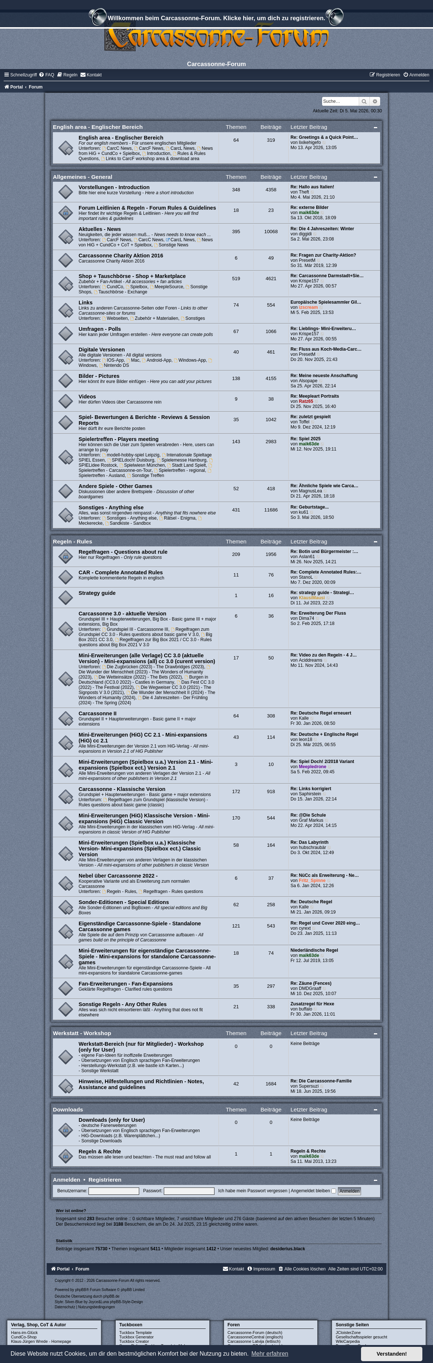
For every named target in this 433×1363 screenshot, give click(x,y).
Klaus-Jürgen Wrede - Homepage (41, 1341)
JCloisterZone (348, 1332)
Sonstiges (193, 318)
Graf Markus (311, 820)
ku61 (303, 512)
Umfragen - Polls (100, 329)
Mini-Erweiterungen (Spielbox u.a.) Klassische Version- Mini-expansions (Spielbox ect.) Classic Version (140, 848)
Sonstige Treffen (145, 475)
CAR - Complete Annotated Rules (121, 572)
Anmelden (66, 1179)
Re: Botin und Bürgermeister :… (324, 551)
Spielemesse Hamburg (181, 460)
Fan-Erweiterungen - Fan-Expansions (126, 984)
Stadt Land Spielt (186, 465)
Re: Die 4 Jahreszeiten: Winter (322, 228)
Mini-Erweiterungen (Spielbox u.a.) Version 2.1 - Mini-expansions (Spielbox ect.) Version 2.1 (146, 765)
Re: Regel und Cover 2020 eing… (325, 923)
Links (86, 303)
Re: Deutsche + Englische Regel (324, 734)
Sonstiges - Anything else (111, 507)
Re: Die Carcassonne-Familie (321, 1081)
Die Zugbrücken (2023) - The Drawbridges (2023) (153, 666)
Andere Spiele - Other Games (115, 486)
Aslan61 (307, 556)
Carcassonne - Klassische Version (122, 789)
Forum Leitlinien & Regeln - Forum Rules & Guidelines (147, 208)
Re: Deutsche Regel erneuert (321, 713)
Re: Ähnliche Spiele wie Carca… (324, 485)
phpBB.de (111, 1296)
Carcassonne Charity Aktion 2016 (121, 255)
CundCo (112, 286)
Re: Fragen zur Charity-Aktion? (323, 255)
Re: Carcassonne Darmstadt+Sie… (327, 275)
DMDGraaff (310, 988)
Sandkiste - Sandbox (128, 523)
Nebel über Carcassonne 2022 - (118, 876)
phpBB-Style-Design (126, 1302)
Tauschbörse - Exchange (120, 291)
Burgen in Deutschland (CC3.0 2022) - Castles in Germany (143, 680)
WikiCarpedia (348, 1341)
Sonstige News (171, 244)
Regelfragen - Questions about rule (123, 552)
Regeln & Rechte (100, 1151)
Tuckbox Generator (136, 1337)
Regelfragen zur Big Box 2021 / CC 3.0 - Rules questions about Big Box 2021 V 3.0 (145, 642)
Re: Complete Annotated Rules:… (326, 572)
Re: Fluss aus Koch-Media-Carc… (326, 349)
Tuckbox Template (135, 1332)
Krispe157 (309, 280)
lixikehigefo (310, 142)
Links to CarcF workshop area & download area (150, 158)
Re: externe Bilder (310, 207)
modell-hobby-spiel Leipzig (130, 455)
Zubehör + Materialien (154, 318)
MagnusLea (310, 491)
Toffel (304, 421)
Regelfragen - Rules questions (171, 891)
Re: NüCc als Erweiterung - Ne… (325, 875)
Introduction (156, 153)
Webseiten (115, 318)
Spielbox (136, 286)
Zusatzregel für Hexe (312, 1003)
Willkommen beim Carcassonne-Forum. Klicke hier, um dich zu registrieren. (216, 19)
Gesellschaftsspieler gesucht (361, 1337)
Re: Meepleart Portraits (315, 396)
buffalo (305, 1009)
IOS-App (113, 360)
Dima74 (306, 618)
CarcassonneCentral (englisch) (255, 1337)
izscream (308, 307)
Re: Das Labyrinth (310, 842)
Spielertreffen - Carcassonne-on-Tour (146, 468)
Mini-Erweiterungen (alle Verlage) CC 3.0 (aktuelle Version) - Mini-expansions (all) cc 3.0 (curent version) (147, 658)
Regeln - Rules (72, 541)
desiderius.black (287, 1248)
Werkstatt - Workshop (82, 1033)
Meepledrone (312, 766)
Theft (304, 192)
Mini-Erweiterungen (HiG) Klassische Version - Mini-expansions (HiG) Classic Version (144, 818)
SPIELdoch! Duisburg (130, 460)
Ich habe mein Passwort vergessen (252, 1190)
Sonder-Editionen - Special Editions (124, 902)
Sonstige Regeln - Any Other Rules (123, 1004)
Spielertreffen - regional (179, 470)
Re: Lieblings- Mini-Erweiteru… (323, 328)
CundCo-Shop (24, 1337)
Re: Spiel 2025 (306, 438)
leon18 (305, 739)
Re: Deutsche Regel (311, 901)
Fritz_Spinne (312, 880)
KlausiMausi (312, 597)
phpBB (80, 1290)
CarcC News (117, 148)
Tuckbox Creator (134, 1341)
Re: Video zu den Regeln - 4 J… (324, 655)
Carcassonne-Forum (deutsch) (255, 1332)
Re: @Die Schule (308, 815)
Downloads (68, 1109)
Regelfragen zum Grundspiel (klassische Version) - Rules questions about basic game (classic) (143, 802)
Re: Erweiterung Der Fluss (318, 613)
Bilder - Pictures (99, 376)
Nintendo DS (114, 365)
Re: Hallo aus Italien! (312, 186)
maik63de (309, 212)
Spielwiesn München (142, 465)
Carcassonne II (97, 713)
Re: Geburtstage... (310, 507)
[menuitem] (46, 74)
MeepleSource (166, 286)
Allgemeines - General (82, 177)
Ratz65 (306, 401)
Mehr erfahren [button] (269, 1354)
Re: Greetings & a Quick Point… (324, 137)
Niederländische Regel (314, 950)
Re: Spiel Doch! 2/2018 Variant (322, 761)
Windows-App (190, 360)
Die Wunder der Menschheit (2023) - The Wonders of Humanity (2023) (145, 672)
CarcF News (148, 148)
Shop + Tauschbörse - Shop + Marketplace (132, 276)
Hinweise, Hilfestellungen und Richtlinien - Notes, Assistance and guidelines (141, 1084)
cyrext (305, 928)
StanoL (306, 577)
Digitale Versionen (102, 349)
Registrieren (105, 1179)
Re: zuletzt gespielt (311, 416)
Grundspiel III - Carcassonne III (135, 629)
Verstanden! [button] (392, 1354)
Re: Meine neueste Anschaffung (324, 375)
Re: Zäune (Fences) (311, 983)
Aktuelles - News (100, 229)
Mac (133, 360)
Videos (87, 397)
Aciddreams (310, 660)
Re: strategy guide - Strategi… (322, 592)
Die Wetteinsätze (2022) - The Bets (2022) (138, 677)
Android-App (156, 360)
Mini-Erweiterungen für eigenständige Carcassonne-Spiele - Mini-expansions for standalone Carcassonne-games (147, 956)
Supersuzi (309, 1086)
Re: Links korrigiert (311, 788)
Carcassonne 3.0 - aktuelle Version (122, 614)
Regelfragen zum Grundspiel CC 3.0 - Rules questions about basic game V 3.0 (144, 632)
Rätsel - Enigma (177, 518)
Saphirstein (310, 793)
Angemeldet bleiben (313, 1190)
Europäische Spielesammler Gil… (326, 302)
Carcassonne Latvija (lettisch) (254, 1341)
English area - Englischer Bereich (98, 127)
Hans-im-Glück (24, 1332)
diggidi (305, 233)
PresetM (307, 260)
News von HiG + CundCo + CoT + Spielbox (146, 242)
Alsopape (308, 380)
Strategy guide (97, 593)
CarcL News (180, 148)
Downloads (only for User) (112, 1120)
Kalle (304, 718)
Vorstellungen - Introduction (114, 187)
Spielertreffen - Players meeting (119, 439)
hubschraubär (312, 847)
